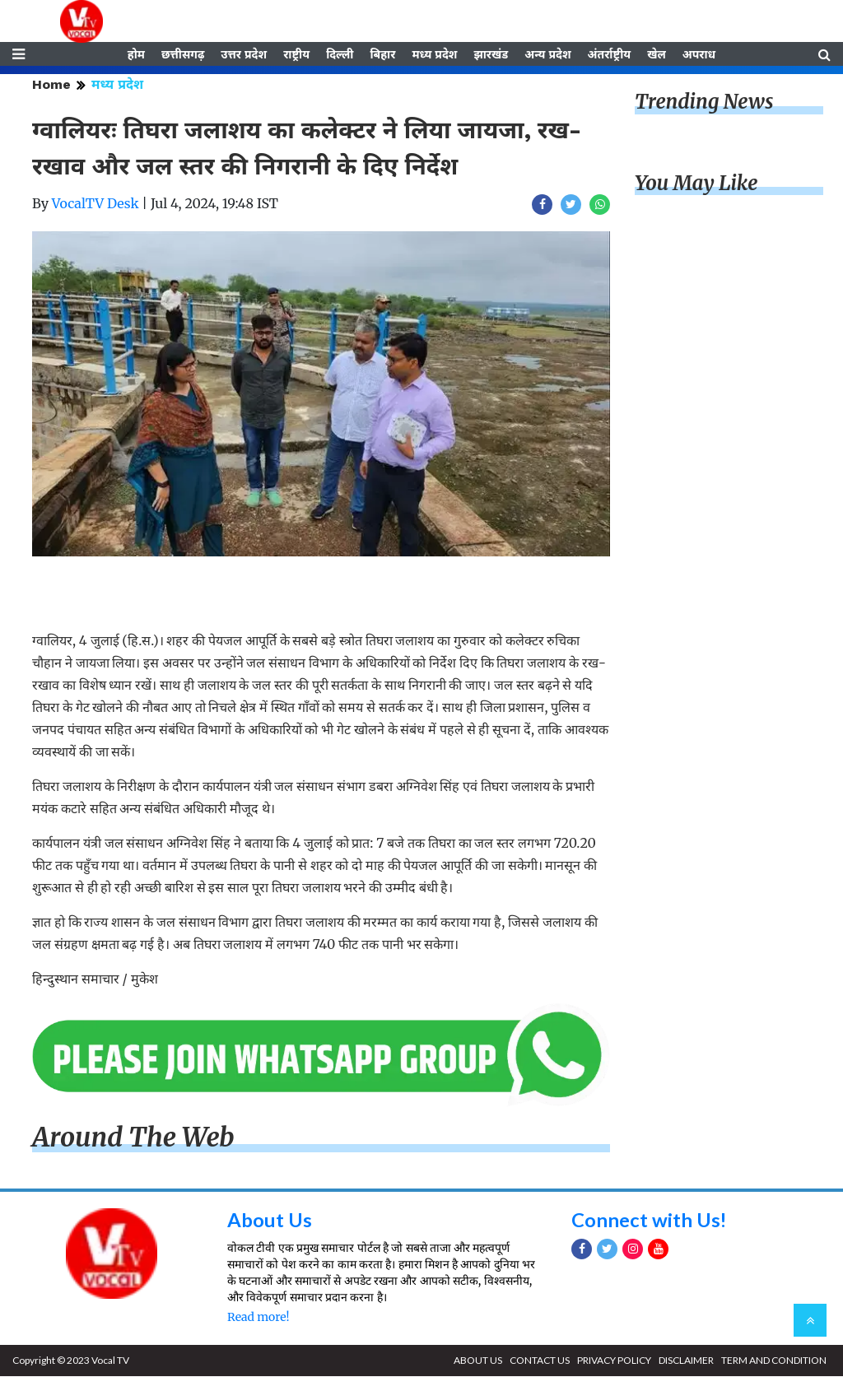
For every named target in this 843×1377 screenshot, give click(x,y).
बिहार (382, 55)
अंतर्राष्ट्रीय (609, 55)
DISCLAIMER (686, 1361)
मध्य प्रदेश (434, 55)
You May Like (696, 185)
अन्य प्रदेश (547, 55)
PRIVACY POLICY (614, 1361)
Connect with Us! (649, 1221)
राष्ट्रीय (296, 55)
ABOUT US (478, 1361)
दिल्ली (339, 55)
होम (136, 55)
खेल (656, 55)
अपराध (698, 55)
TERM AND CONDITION (774, 1361)
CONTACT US (540, 1361)
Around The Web (133, 1139)
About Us (269, 1221)
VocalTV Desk (95, 205)
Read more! (258, 1317)
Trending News (704, 103)
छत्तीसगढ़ (182, 55)
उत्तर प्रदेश (244, 55)
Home (51, 86)
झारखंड (490, 55)
